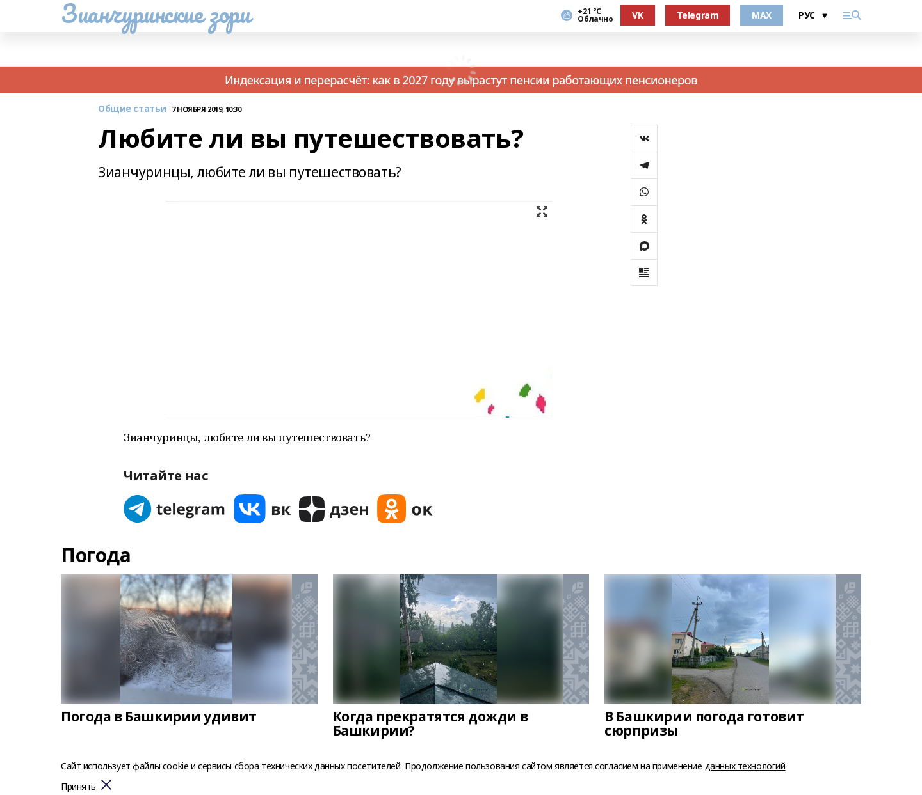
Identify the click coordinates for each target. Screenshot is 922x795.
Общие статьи (132, 109)
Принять (78, 787)
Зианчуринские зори (155, 13)
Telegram (698, 15)
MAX (762, 15)
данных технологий (745, 766)
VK (637, 15)
